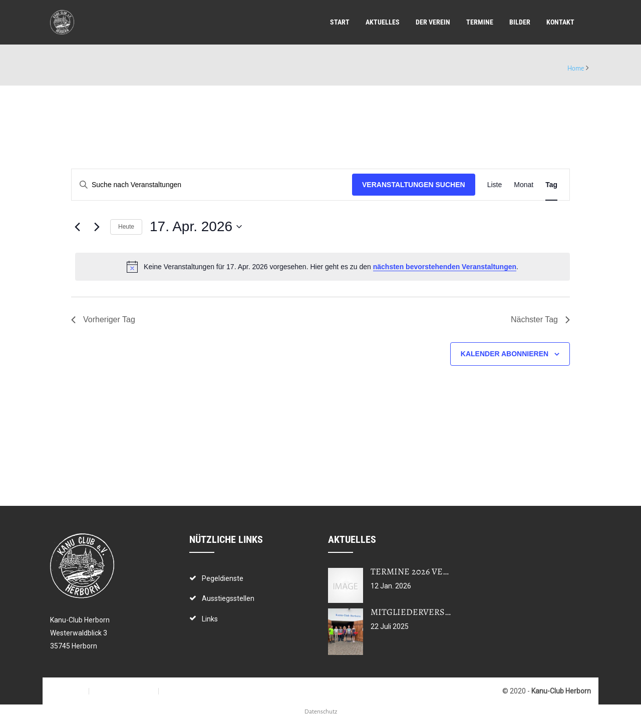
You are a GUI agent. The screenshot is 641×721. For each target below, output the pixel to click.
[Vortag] (77, 227)
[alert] (322, 267)
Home (575, 68)
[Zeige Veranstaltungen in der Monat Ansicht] (523, 185)
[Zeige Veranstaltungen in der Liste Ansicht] (494, 185)
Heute (126, 226)
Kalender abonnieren (504, 354)
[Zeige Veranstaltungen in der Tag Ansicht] (551, 185)
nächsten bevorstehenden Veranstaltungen (444, 267)
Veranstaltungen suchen (413, 185)
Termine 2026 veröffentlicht (438, 571)
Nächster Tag (540, 319)
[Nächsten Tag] (97, 227)
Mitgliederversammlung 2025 (439, 612)
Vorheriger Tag (103, 319)
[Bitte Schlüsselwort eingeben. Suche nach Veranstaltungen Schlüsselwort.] (212, 185)
